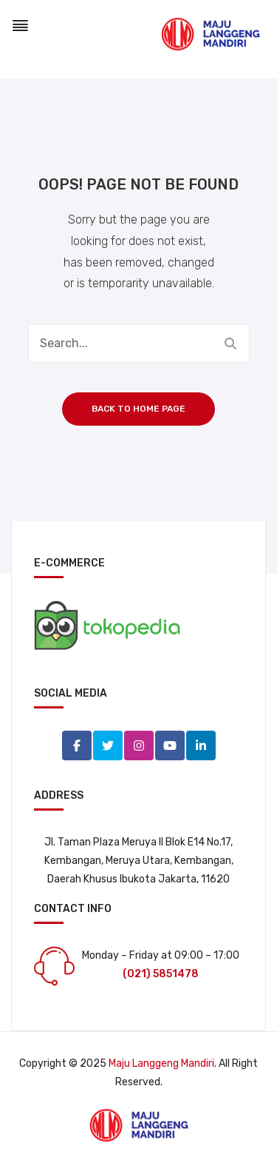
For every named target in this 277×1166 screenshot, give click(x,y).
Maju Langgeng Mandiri (161, 1063)
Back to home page (138, 408)
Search (230, 343)
